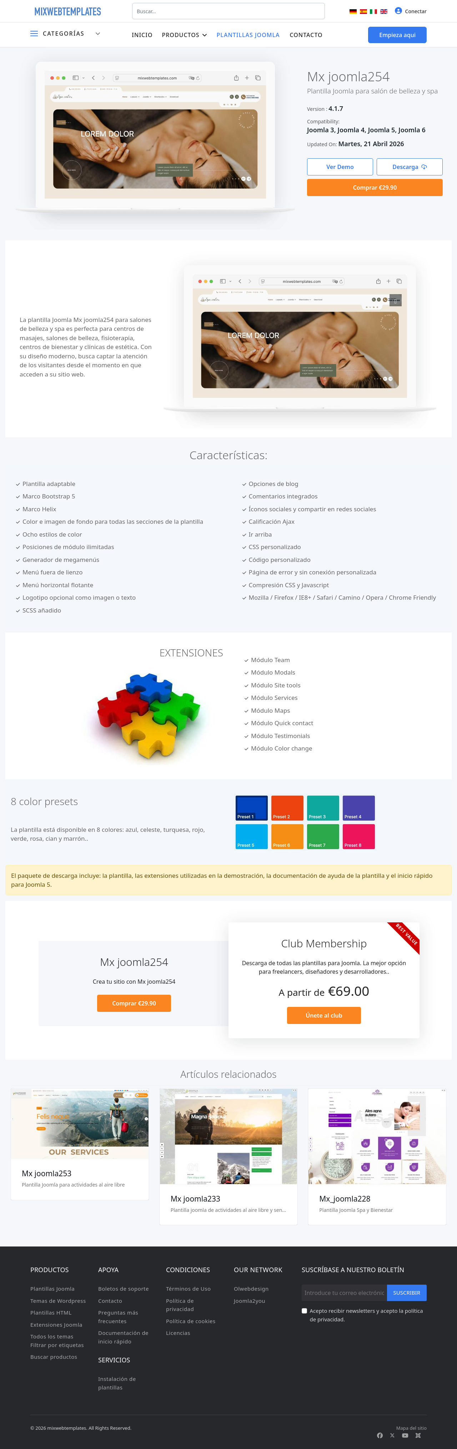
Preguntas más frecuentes (118, 1317)
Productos (180, 35)
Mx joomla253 (46, 1173)
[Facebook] (380, 1435)
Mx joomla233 (195, 1199)
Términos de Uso (188, 1288)
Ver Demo (340, 167)
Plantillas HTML (51, 1312)
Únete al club (324, 1015)
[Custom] (418, 1435)
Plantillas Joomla (248, 35)
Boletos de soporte (123, 1288)
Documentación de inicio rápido (123, 1337)
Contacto (306, 35)
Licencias (178, 1332)
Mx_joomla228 (344, 1199)
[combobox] (228, 11)
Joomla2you (249, 1300)
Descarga (409, 167)
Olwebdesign (251, 1288)
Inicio (142, 35)
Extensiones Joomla (56, 1324)
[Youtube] (405, 1435)
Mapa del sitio (411, 1428)
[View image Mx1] (396, 300)
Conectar (411, 11)
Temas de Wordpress (58, 1300)
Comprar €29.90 (375, 187)
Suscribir (407, 1292)
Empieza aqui (397, 35)
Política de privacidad (180, 1305)
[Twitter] (392, 1435)
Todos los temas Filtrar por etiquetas (57, 1340)
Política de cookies (191, 1321)
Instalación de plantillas (117, 1383)
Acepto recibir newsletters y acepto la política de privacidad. (366, 1315)
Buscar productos (53, 1356)
